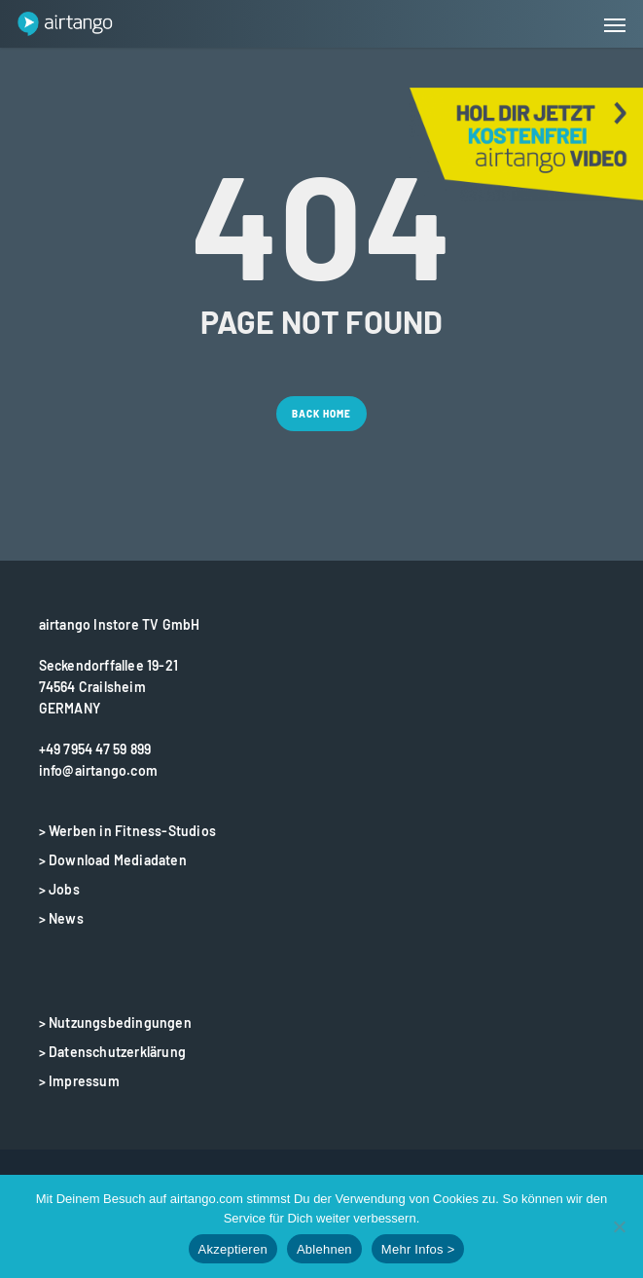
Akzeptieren (233, 1249)
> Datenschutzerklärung (112, 1051)
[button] (614, 24)
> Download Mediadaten (113, 860)
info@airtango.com (98, 770)
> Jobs (59, 889)
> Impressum (79, 1081)
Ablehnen (324, 1249)
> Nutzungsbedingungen (115, 1022)
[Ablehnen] (618, 1226)
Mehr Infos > (418, 1249)
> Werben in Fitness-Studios (127, 830)
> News (61, 918)
